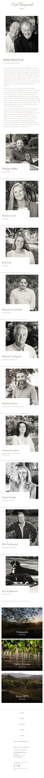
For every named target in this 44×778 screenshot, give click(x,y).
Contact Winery (20, 750)
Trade (22, 735)
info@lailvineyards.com (20, 752)
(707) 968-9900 (18, 757)
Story (22, 713)
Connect (22, 724)
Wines (22, 718)
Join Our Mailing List (21, 741)
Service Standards (21, 747)
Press (22, 730)
